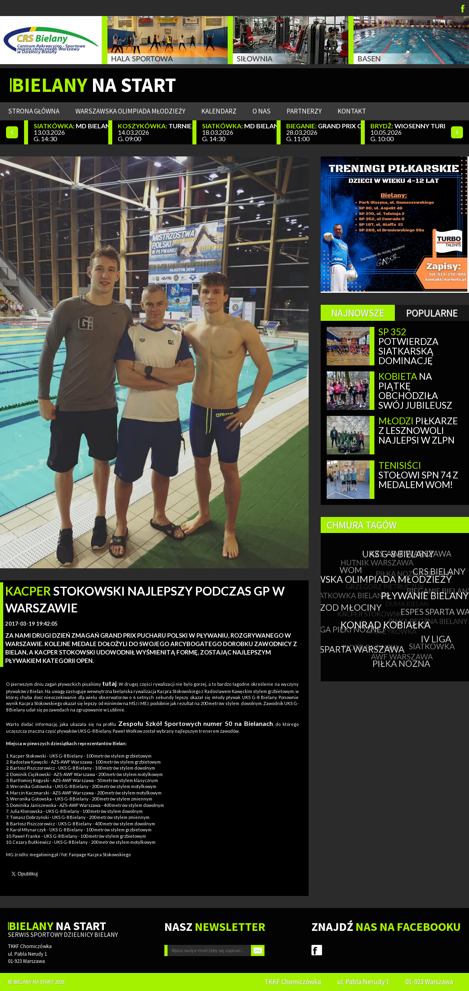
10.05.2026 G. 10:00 (407, 132)
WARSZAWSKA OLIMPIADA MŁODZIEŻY (130, 111)
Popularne (432, 312)
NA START (94, 85)
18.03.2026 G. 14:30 (239, 132)
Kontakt (352, 111)
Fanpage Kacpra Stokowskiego (100, 854)
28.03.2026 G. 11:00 (323, 132)
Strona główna (33, 111)
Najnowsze (357, 312)
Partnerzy (304, 111)
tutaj (109, 683)
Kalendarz (219, 111)
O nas (262, 111)
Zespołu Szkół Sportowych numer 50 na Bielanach (195, 723)
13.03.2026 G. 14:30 (71, 132)
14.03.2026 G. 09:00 (155, 132)
